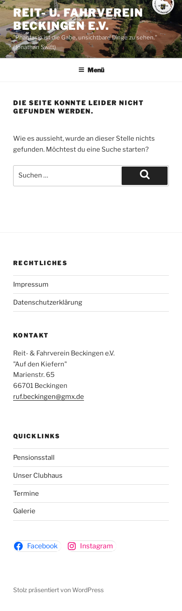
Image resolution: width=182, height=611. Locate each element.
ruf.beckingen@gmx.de (48, 397)
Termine (26, 493)
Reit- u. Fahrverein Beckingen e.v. (78, 19)
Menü (91, 70)
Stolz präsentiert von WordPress (58, 589)
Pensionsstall (34, 458)
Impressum (31, 284)
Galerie (24, 511)
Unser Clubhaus (38, 476)
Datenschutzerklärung (47, 302)
